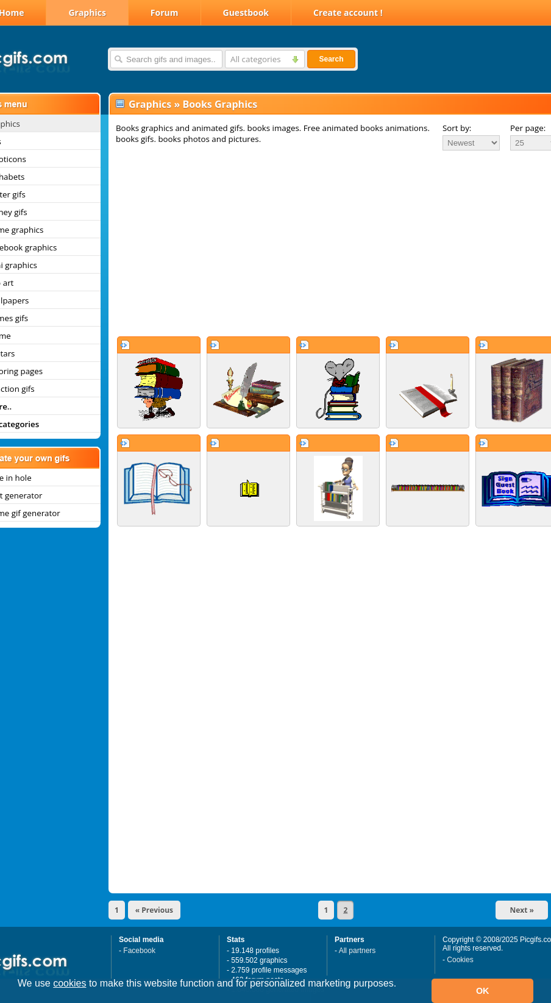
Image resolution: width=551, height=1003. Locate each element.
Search (331, 59)
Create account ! (348, 12)
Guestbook (246, 12)
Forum (165, 12)
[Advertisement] (321, 243)
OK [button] (482, 991)
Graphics (86, 12)
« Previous (154, 910)
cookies (69, 983)
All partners (357, 950)
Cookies (460, 959)
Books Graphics (219, 104)
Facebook (139, 950)
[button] (19, 999)
